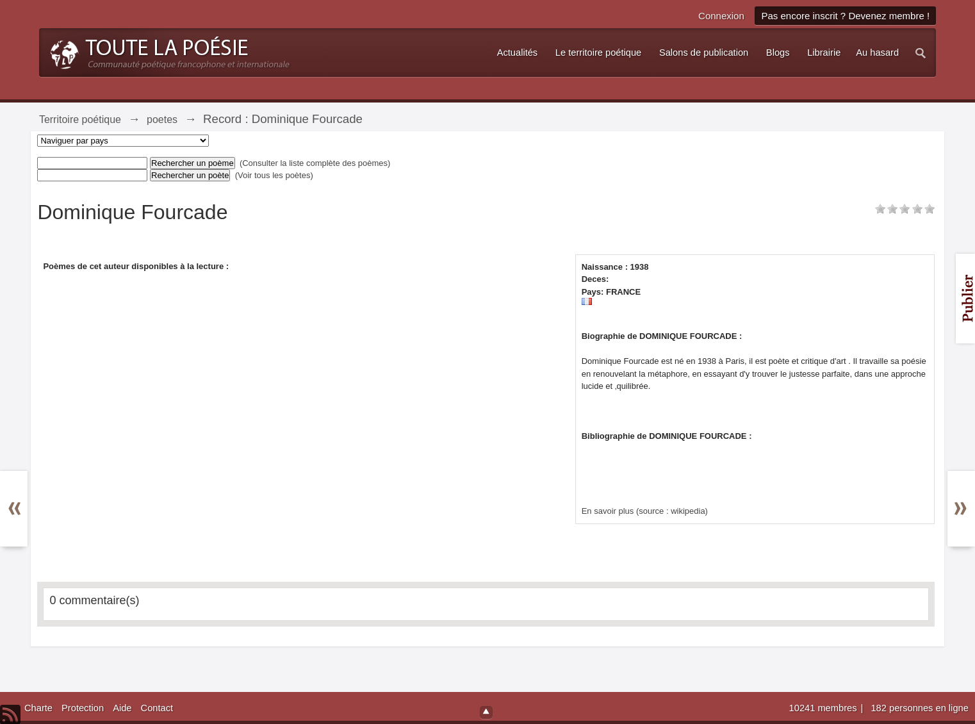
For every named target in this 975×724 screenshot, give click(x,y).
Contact (157, 708)
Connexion (721, 15)
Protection (82, 708)
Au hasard (877, 52)
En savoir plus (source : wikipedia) (645, 511)
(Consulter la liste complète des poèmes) (315, 163)
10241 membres (824, 708)
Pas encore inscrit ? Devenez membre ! (845, 15)
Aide (122, 708)
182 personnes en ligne (919, 708)
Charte (38, 708)
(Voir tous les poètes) (274, 175)
